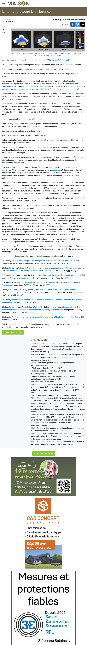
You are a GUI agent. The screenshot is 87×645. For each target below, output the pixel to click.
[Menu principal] (3, 3)
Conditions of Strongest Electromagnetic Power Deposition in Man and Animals (43, 261)
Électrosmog (57, 20)
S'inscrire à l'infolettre (43, 453)
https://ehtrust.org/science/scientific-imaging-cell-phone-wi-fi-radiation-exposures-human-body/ (40, 89)
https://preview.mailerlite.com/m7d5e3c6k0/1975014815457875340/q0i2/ (40, 60)
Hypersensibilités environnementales (73, 20)
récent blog (56, 170)
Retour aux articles (13, 332)
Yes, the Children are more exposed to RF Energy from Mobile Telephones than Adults (46, 317)
